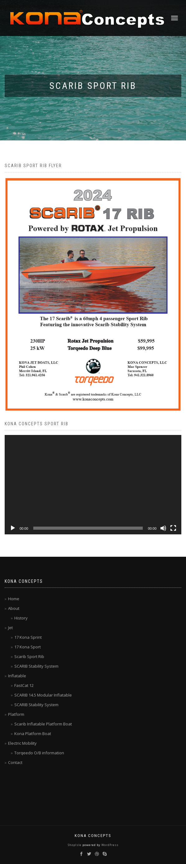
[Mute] (163, 528)
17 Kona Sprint (28, 637)
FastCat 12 (24, 685)
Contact (15, 762)
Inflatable (17, 676)
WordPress (109, 845)
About (13, 608)
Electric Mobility (22, 743)
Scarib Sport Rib (29, 656)
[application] (93, 484)
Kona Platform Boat (32, 733)
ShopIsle (75, 845)
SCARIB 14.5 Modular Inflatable (43, 695)
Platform (16, 714)
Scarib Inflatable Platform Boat (43, 724)
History (21, 618)
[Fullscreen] (173, 528)
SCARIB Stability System (36, 666)
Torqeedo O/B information (39, 753)
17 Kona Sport (27, 647)
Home (13, 598)
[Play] (13, 528)
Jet (10, 627)
